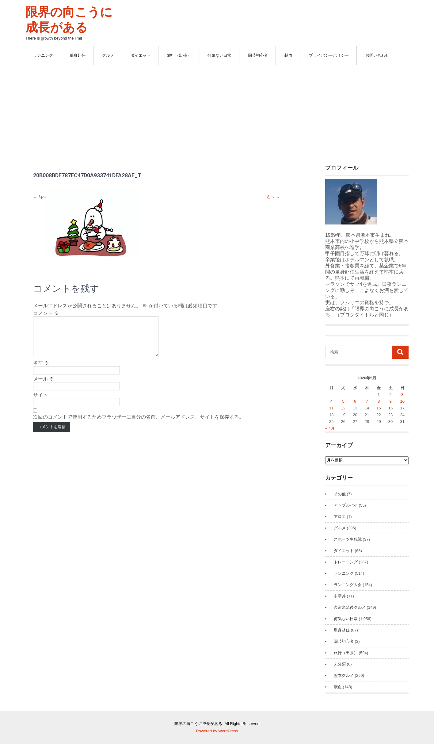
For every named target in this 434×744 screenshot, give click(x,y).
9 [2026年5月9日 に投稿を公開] (390, 401)
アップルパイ (346, 505)
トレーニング (346, 562)
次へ (273, 197)
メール (43, 386)
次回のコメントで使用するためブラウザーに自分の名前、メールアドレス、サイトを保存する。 (138, 424)
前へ (39, 197)
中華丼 (340, 596)
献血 (288, 55)
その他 (340, 494)
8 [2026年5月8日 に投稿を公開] (379, 401)
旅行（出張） (179, 55)
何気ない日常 (219, 55)
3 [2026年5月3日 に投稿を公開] (402, 394)
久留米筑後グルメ (350, 607)
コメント (46, 313)
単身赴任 (78, 55)
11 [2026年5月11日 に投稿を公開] (331, 408)
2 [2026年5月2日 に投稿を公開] (390, 394)
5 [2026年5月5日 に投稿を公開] (343, 401)
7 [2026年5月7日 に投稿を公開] (367, 401)
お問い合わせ (377, 55)
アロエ (340, 516)
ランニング (43, 55)
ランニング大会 (348, 584)
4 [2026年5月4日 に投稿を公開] (331, 401)
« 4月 (330, 428)
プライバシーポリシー (329, 55)
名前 (41, 370)
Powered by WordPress (217, 731)
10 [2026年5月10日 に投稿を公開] (402, 401)
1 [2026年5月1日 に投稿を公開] (379, 394)
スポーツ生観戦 (348, 539)
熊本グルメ (344, 675)
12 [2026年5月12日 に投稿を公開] (343, 408)
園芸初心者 (258, 55)
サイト (40, 402)
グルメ (108, 55)
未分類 (340, 664)
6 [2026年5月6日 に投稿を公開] (355, 401)
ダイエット (140, 55)
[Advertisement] (217, 111)
